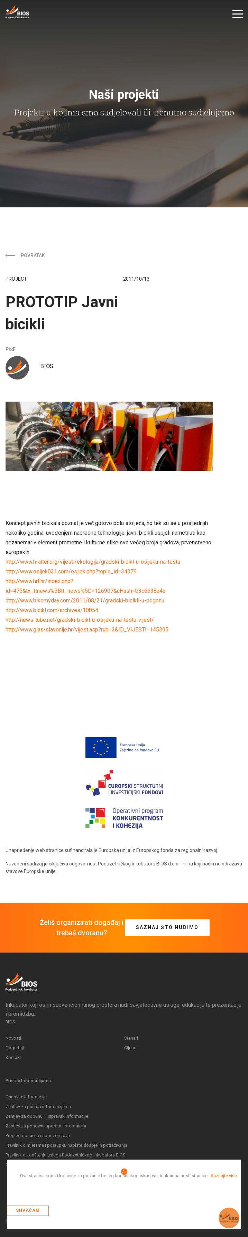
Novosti (13, 1038)
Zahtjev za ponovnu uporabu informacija (46, 1125)
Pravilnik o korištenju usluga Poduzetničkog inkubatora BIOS (66, 1155)
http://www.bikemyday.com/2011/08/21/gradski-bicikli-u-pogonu (85, 600)
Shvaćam (28, 1210)
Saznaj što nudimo (167, 927)
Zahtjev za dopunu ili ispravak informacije (47, 1116)
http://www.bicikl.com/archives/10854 (52, 610)
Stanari (131, 1038)
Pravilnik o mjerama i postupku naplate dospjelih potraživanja (66, 1145)
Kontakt (13, 1057)
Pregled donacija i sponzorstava (38, 1135)
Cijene (130, 1047)
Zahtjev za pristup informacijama (38, 1106)
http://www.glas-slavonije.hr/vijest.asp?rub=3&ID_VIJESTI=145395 (87, 629)
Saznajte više (224, 1175)
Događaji (15, 1047)
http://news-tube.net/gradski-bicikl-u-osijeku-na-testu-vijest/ (80, 620)
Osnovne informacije (26, 1096)
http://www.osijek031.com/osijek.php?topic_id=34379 (71, 571)
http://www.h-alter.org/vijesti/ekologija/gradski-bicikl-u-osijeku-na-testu (93, 562)
